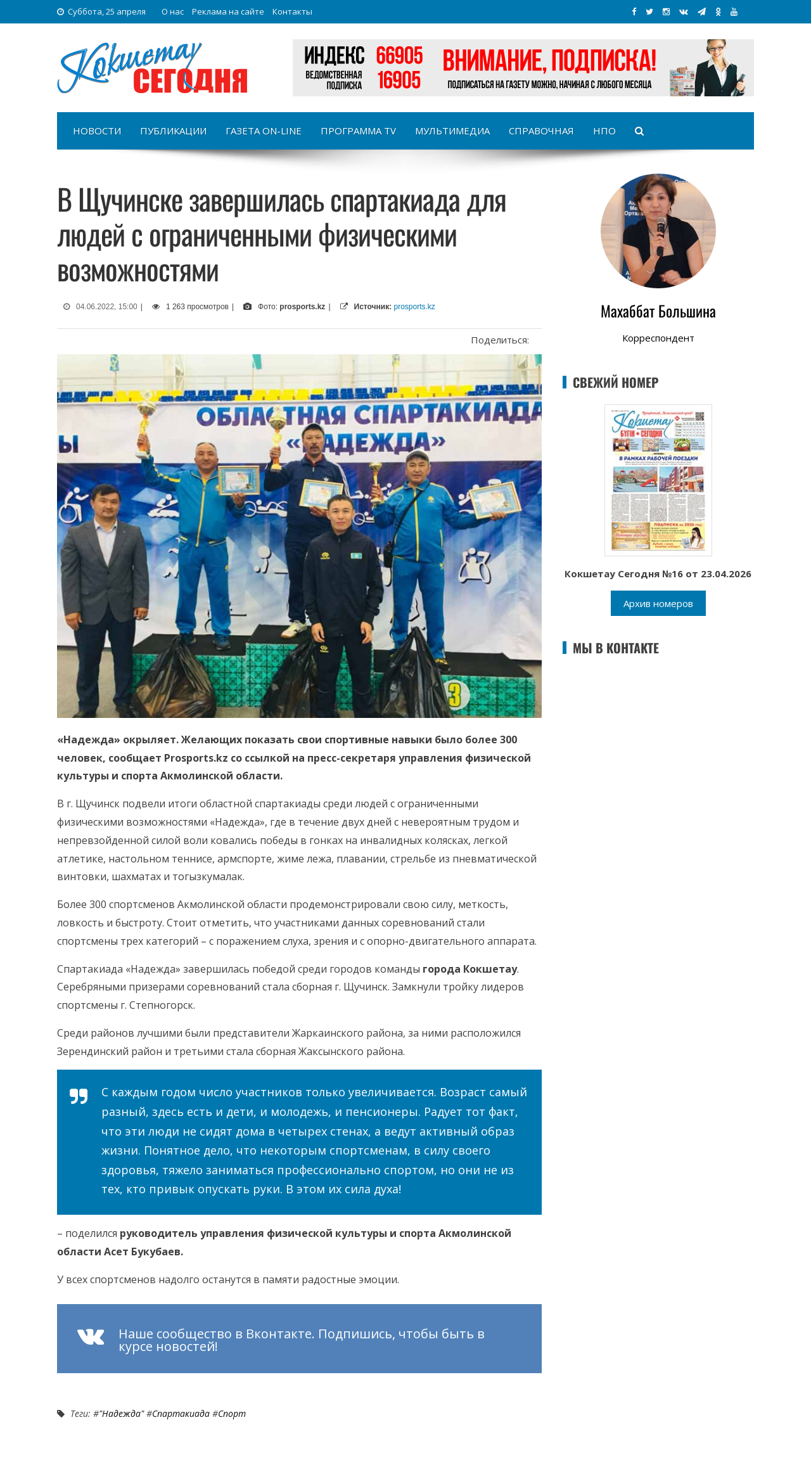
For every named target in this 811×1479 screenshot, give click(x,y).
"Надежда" (121, 1413)
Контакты (292, 11)
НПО (604, 130)
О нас (173, 11)
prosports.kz (414, 306)
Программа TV (358, 130)
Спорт (232, 1413)
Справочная (541, 130)
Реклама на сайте (228, 11)
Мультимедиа (452, 130)
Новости (97, 130)
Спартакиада (181, 1413)
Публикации (173, 130)
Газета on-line (264, 130)
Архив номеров (658, 603)
